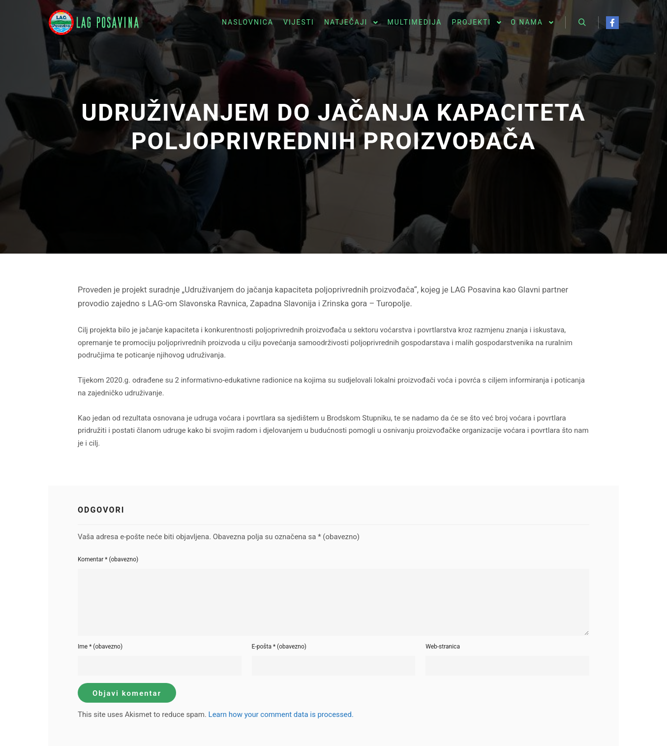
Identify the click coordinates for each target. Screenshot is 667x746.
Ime (100, 646)
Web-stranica (442, 646)
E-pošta (279, 646)
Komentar (108, 559)
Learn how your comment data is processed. (281, 714)
